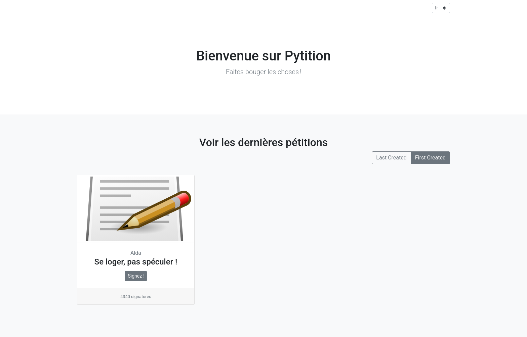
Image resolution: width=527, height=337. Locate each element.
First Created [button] (430, 157)
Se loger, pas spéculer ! (135, 262)
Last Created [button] (391, 157)
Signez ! (136, 276)
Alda (135, 253)
